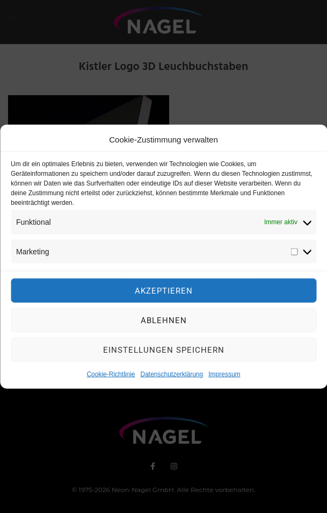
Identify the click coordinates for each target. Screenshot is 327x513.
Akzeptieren (164, 292)
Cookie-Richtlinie (110, 376)
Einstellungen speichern (163, 352)
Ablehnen (164, 322)
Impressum (224, 376)
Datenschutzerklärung (171, 376)
